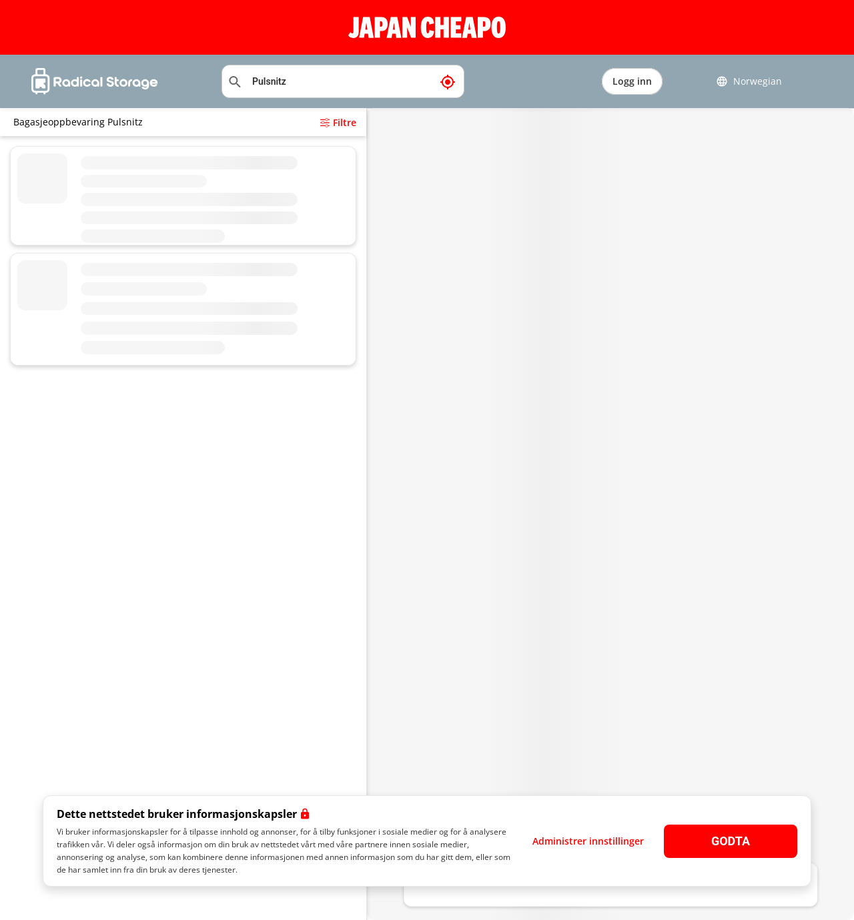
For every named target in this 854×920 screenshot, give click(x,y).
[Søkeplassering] (343, 81)
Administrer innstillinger (588, 841)
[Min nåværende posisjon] (447, 81)
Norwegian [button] (749, 81)
